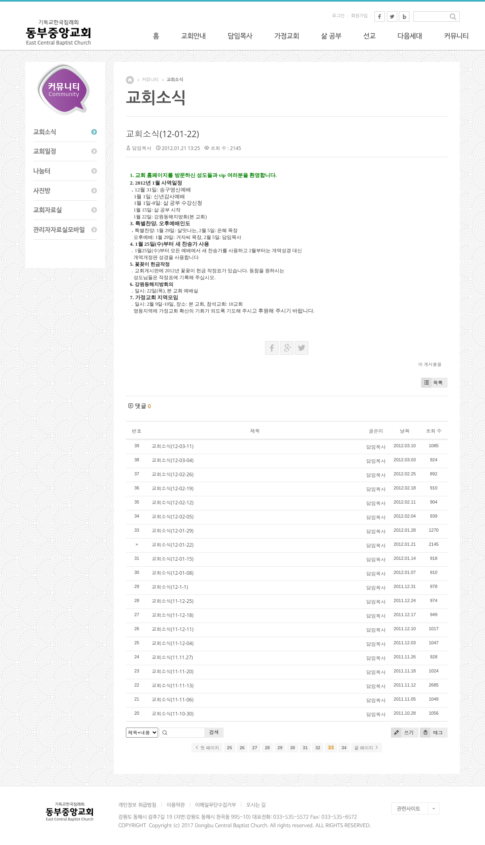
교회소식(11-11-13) (172, 685)
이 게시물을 (430, 364)
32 (317, 747)
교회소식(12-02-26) (172, 474)
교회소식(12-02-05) (172, 516)
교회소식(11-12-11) (172, 629)
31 (305, 747)
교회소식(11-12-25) (172, 601)
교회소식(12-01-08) (172, 573)
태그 (431, 733)
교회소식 (174, 80)
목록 (432, 383)
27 (254, 747)
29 (279, 747)
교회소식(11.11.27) (172, 657)
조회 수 (434, 431)
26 (242, 747)
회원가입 (359, 16)
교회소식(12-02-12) (172, 502)
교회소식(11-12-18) (172, 615)
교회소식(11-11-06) (172, 699)
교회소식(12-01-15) (172, 558)
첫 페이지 (207, 747)
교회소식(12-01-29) (172, 530)
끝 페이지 (366, 747)
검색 (214, 732)
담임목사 (141, 148)
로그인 (338, 16)
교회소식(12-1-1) (170, 587)
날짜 (404, 431)
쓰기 (402, 733)
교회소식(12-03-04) (172, 460)
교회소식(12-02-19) (172, 488)
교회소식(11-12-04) (172, 643)
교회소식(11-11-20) (172, 671)
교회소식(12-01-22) (162, 134)
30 (292, 747)
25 (229, 747)
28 (267, 747)
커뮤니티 (150, 80)
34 (343, 747)
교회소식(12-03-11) (172, 446)
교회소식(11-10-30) (172, 713)
